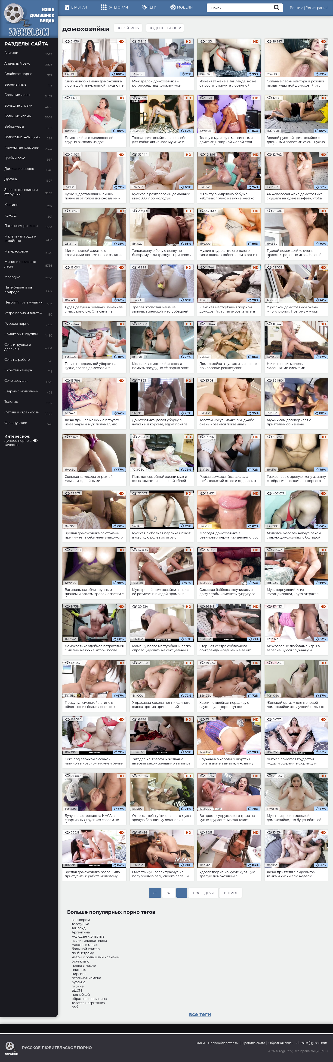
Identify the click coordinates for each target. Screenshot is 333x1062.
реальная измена (86, 978)
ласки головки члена (89, 941)
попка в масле (84, 965)
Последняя (203, 893)
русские (78, 982)
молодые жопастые (88, 936)
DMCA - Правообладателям (217, 1043)
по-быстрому (83, 953)
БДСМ (77, 990)
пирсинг (79, 974)
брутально (80, 961)
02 (168, 893)
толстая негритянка (88, 1003)
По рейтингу (128, 28)
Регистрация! (317, 8)
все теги (200, 1014)
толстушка (80, 924)
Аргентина (81, 932)
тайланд (79, 928)
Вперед (230, 893)
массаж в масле (85, 945)
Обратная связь (280, 1043)
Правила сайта (253, 1043)
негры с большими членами (96, 957)
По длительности (165, 28)
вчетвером (81, 920)
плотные (79, 970)
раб (75, 1007)
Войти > (296, 8)
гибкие (78, 986)
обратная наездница (89, 999)
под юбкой (81, 995)
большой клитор (86, 949)
